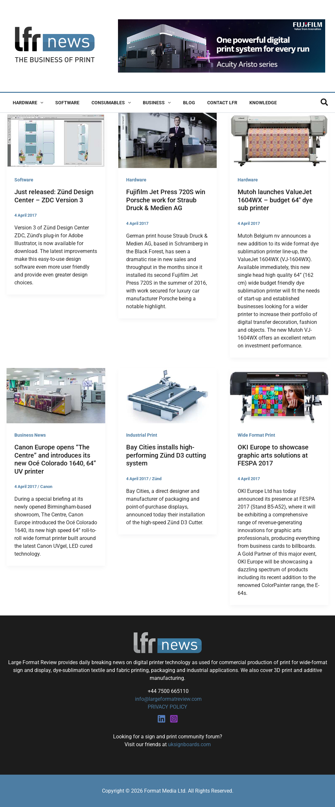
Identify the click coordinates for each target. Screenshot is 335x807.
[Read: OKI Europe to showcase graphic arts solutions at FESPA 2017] (279, 395)
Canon (46, 486)
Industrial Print (141, 435)
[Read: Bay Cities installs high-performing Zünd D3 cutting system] (167, 395)
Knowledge (244, 102)
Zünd (156, 478)
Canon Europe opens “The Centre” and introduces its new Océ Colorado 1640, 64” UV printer (55, 459)
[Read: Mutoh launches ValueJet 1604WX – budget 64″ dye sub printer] (279, 140)
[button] (39, 102)
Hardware (26, 102)
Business (146, 102)
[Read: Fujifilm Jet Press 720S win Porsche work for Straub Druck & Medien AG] (167, 140)
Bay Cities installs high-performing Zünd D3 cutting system (166, 455)
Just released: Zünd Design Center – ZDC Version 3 (53, 196)
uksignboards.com (189, 744)
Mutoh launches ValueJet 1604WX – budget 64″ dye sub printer (275, 200)
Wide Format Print (256, 435)
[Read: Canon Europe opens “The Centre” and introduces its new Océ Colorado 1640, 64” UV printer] (56, 395)
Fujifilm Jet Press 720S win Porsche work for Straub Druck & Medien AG (165, 200)
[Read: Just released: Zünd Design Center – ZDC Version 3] (56, 140)
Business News (30, 435)
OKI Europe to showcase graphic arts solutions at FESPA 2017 (273, 455)
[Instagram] (174, 718)
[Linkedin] (161, 718)
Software (63, 102)
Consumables (103, 102)
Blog (176, 102)
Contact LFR (206, 102)
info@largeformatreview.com (168, 699)
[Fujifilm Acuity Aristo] (221, 45)
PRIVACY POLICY (167, 707)
